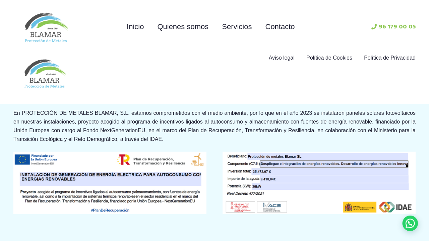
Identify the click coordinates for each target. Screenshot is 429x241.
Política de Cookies (329, 58)
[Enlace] (46, 27)
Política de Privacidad (390, 58)
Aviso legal (282, 58)
